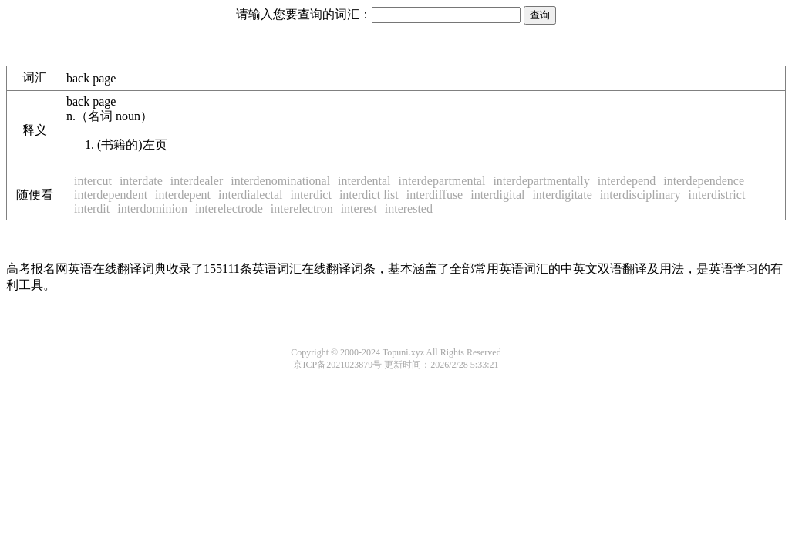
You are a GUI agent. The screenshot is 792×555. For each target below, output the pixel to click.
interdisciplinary (640, 194)
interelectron (302, 208)
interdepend (627, 180)
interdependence (703, 180)
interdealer (196, 180)
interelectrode (229, 208)
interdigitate (561, 194)
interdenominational (280, 180)
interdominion (152, 208)
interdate (141, 180)
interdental (364, 180)
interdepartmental (442, 180)
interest (359, 208)
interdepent (183, 194)
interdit (92, 208)
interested (409, 208)
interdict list (369, 194)
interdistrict (717, 194)
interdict (311, 194)
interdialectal (250, 194)
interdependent (110, 194)
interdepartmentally (541, 180)
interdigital (497, 194)
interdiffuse (434, 194)
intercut (93, 180)
